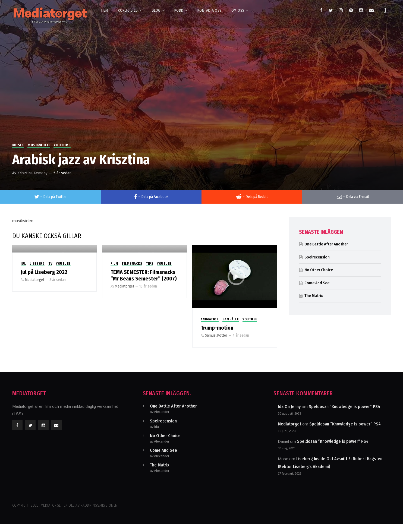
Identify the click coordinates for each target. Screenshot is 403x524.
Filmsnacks (132, 264)
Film (114, 264)
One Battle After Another (326, 244)
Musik (18, 145)
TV (50, 264)
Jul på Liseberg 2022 (44, 272)
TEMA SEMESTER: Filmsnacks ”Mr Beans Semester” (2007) (144, 275)
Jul (23, 264)
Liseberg (37, 264)
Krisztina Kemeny (32, 173)
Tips (149, 264)
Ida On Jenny (289, 406)
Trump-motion (217, 327)
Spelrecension (317, 257)
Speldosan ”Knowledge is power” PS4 (344, 406)
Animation (210, 319)
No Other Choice (318, 269)
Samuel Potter (216, 335)
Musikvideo (38, 145)
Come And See (316, 282)
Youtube (62, 145)
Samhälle (230, 319)
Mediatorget (34, 279)
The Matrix (313, 295)
